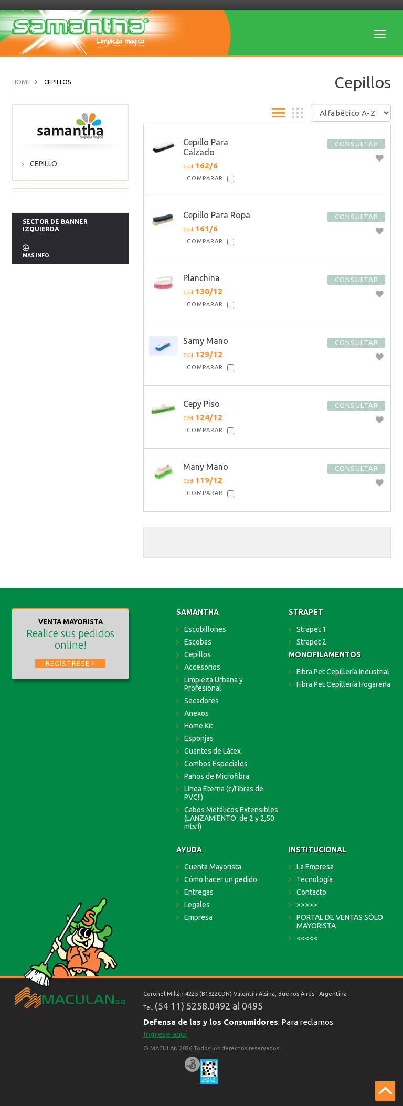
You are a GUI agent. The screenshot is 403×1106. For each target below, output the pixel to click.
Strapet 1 (311, 629)
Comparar (205, 178)
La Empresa (315, 867)
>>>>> (306, 904)
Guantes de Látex (212, 751)
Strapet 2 (311, 642)
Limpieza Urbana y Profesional (213, 683)
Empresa (198, 917)
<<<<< (306, 938)
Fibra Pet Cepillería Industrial (342, 672)
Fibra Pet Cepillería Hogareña (343, 684)
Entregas (199, 892)
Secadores (201, 700)
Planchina (201, 278)
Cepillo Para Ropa (216, 215)
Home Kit (198, 726)
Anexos (196, 713)
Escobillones (205, 629)
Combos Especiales (216, 763)
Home (21, 82)
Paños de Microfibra (216, 776)
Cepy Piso (201, 404)
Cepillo (43, 163)
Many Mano (205, 466)
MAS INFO (36, 256)
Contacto (311, 892)
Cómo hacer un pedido (220, 879)
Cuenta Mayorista (212, 867)
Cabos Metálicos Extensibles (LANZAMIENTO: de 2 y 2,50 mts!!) (231, 818)
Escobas (197, 642)
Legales (197, 904)
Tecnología (314, 879)
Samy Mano (205, 341)
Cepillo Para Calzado (205, 147)
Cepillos (197, 654)
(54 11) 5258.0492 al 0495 (209, 1006)
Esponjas (199, 738)
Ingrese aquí (165, 1033)
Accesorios (202, 667)
